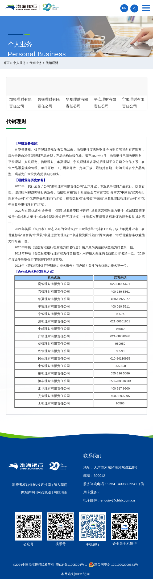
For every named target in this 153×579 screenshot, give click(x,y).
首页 (6, 62)
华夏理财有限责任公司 (77, 102)
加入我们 (60, 485)
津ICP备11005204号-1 (71, 564)
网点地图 (44, 492)
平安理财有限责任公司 (105, 102)
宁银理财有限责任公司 (133, 102)
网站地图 (60, 492)
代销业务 (35, 62)
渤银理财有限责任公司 (20, 102)
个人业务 (19, 62)
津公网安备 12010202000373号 (116, 564)
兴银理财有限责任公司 (49, 102)
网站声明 (28, 492)
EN (124, 8)
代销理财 (52, 62)
